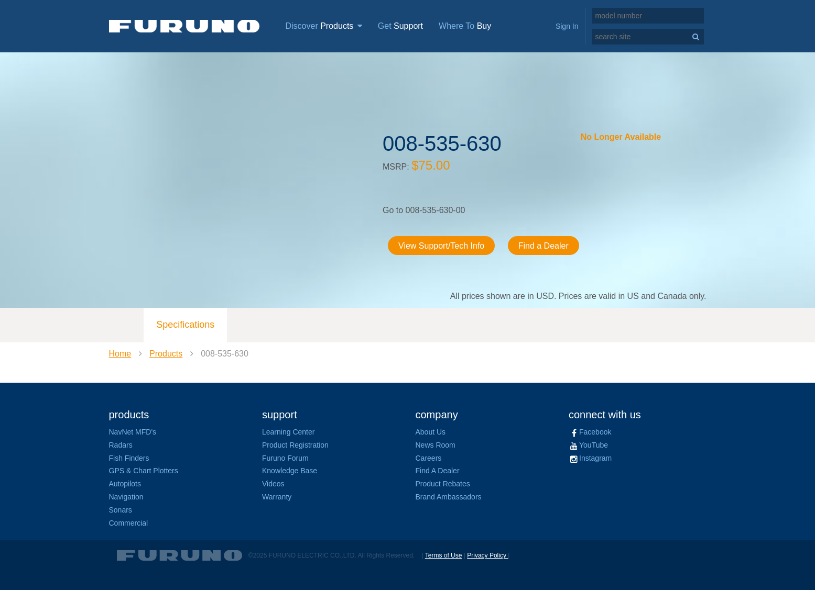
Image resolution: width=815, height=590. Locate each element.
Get (400, 25)
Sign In (567, 26)
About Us (431, 432)
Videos (273, 484)
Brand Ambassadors (449, 497)
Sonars (120, 510)
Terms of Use (443, 555)
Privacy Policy (487, 555)
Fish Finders (129, 458)
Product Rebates (443, 484)
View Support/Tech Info (441, 245)
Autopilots (125, 484)
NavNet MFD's (133, 432)
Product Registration (295, 445)
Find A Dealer (438, 470)
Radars (121, 445)
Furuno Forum (285, 458)
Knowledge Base (289, 470)
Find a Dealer (543, 245)
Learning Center (288, 432)
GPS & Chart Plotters (143, 470)
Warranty (276, 497)
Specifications (185, 324)
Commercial (128, 523)
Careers (429, 458)
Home (120, 353)
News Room (435, 445)
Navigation (126, 497)
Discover (324, 25)
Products (165, 353)
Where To (465, 25)
